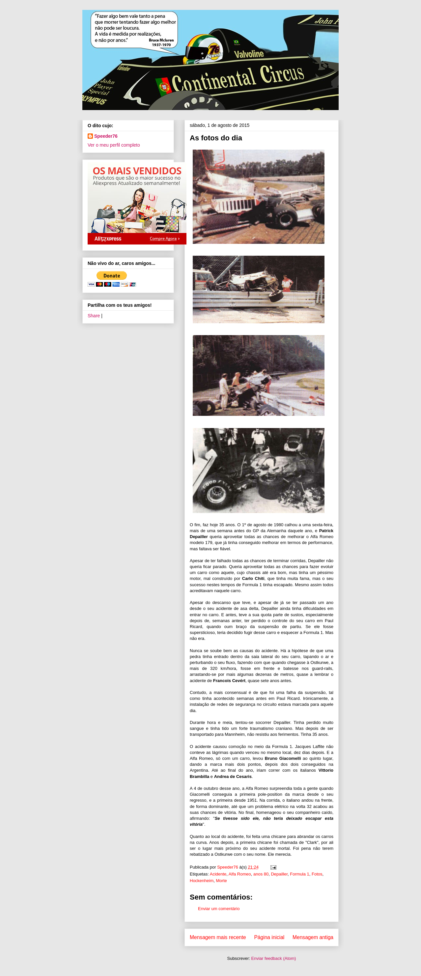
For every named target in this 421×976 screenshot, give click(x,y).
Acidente (218, 874)
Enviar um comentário (218, 908)
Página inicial (269, 937)
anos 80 (260, 874)
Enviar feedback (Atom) (273, 958)
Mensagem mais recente (218, 937)
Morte (221, 880)
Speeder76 (106, 136)
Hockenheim (201, 880)
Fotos (317, 874)
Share (94, 315)
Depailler (279, 874)
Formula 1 (299, 874)
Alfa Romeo (240, 874)
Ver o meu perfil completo (114, 145)
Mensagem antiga (313, 937)
